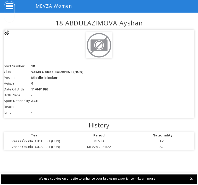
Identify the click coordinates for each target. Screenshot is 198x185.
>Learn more (145, 178)
